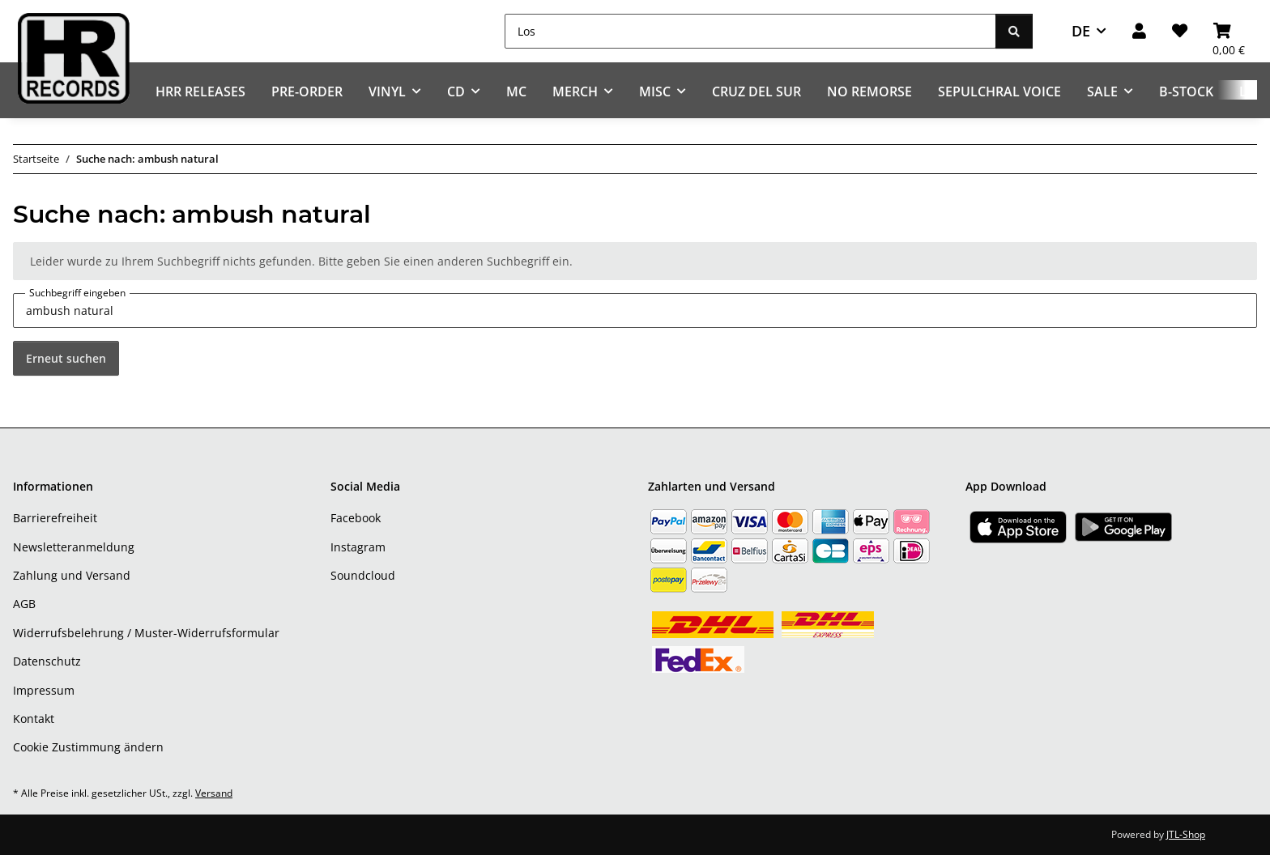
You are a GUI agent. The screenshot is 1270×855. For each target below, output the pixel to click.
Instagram (358, 547)
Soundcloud (362, 575)
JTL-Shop (1185, 834)
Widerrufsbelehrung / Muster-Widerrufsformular (146, 632)
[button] (1139, 31)
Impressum (44, 690)
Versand (213, 793)
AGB (24, 603)
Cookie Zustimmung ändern (88, 747)
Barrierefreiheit (55, 517)
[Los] (750, 31)
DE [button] (1081, 30)
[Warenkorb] (1228, 31)
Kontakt (33, 718)
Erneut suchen (66, 358)
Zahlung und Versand (71, 575)
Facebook (355, 517)
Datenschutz (47, 661)
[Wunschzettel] (1179, 31)
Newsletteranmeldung (73, 547)
